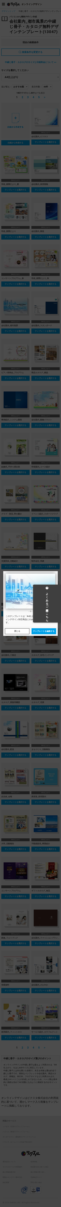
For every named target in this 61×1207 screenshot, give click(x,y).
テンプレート (16, 616)
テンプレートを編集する (43, 631)
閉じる (17, 631)
